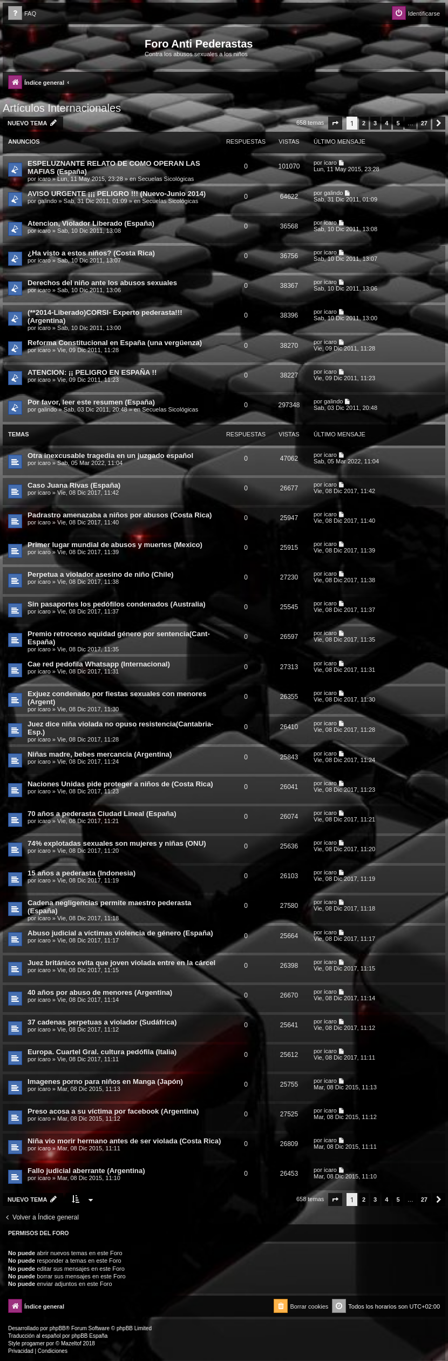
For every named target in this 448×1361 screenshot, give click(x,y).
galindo (47, 201)
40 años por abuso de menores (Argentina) (100, 992)
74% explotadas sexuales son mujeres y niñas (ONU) (117, 843)
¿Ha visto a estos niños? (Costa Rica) (91, 253)
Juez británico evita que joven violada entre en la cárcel (121, 963)
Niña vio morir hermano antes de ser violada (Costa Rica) (124, 1141)
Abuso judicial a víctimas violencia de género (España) (120, 933)
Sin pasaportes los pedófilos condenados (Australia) (117, 604)
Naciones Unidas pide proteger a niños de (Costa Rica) (120, 784)
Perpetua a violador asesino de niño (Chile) (100, 574)
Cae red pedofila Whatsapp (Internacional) (99, 664)
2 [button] (363, 123)
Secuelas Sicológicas (166, 179)
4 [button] (386, 123)
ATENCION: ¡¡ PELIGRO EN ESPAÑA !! (92, 372)
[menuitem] (22, 14)
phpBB (58, 1328)
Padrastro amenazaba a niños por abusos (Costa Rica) (120, 515)
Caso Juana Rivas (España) (74, 485)
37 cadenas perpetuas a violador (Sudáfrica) (102, 1022)
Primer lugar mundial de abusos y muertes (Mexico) (115, 545)
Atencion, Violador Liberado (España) (91, 223)
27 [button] (424, 123)
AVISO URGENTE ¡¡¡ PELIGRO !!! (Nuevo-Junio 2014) (117, 194)
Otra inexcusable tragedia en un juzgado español (110, 456)
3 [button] (375, 123)
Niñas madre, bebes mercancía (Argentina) (100, 754)
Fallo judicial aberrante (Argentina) (86, 1171)
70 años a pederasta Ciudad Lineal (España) (102, 814)
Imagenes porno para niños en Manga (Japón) (105, 1081)
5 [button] (397, 123)
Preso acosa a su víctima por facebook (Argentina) (113, 1111)
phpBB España (89, 1336)
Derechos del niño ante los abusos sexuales (102, 283)
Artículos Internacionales (62, 108)
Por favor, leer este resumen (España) (91, 402)
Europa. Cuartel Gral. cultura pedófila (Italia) (102, 1052)
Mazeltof (71, 1343)
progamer (33, 1343)
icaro (44, 179)
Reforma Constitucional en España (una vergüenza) (115, 343)
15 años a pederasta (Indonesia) (81, 873)
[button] (335, 123)
